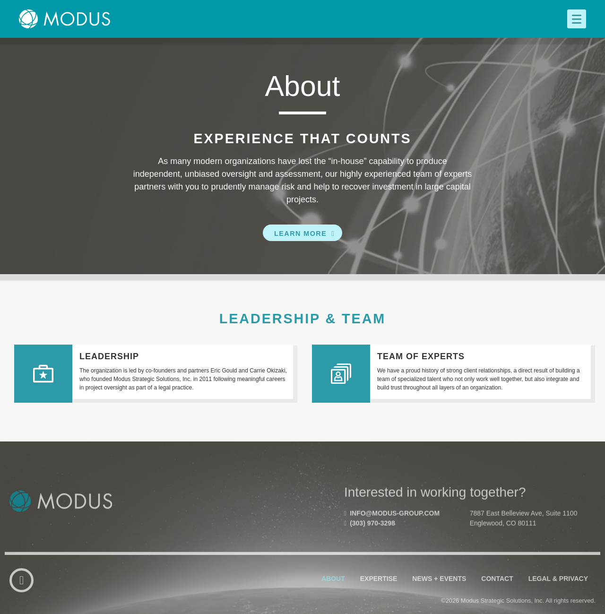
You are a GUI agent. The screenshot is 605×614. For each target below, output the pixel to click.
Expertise (379, 598)
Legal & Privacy (558, 598)
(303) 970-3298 (369, 547)
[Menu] (576, 18)
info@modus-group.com (392, 537)
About (333, 598)
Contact (497, 598)
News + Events (439, 598)
